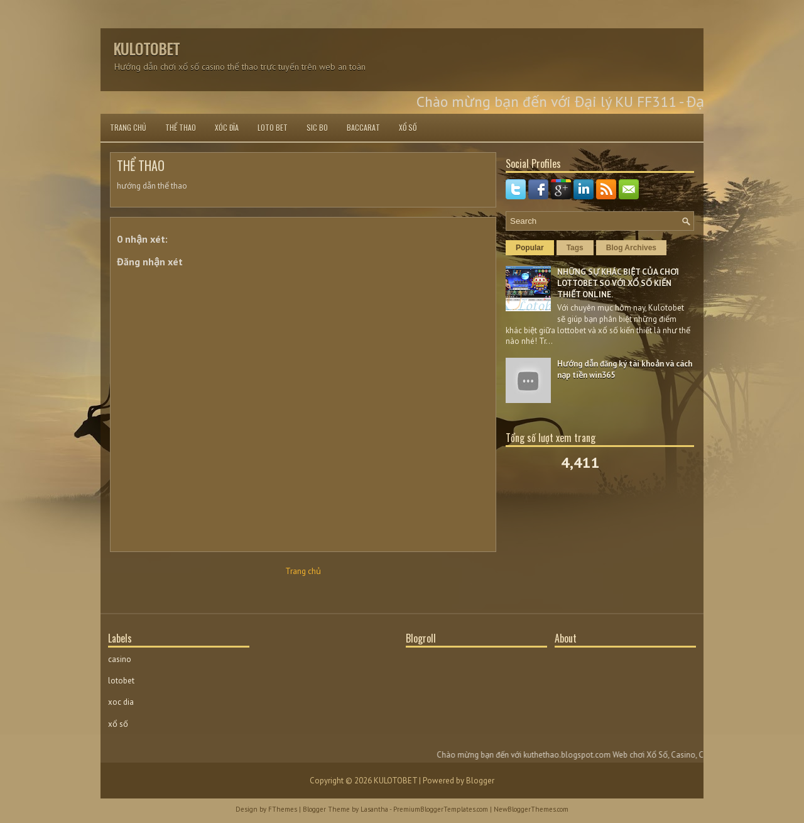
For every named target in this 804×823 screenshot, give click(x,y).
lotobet (121, 680)
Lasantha (374, 809)
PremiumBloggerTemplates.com (440, 809)
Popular (530, 247)
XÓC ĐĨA (227, 127)
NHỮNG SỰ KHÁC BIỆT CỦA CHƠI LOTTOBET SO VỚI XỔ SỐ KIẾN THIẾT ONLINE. (618, 283)
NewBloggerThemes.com (531, 809)
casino (119, 659)
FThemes (282, 809)
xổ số (118, 724)
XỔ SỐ (407, 127)
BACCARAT (363, 127)
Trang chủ (128, 127)
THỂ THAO (180, 127)
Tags (575, 247)
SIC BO (317, 127)
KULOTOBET (146, 48)
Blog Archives (631, 247)
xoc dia (121, 702)
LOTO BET (273, 127)
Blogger (480, 780)
